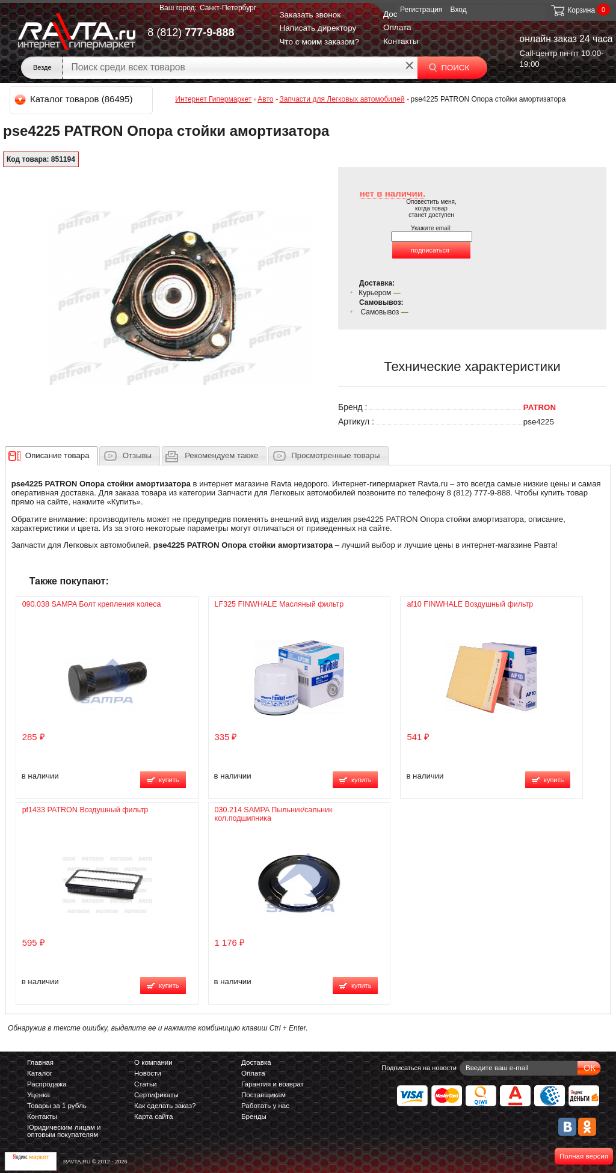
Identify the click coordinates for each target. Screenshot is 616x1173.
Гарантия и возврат (272, 1084)
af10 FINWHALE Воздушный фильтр (470, 604)
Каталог (39, 1073)
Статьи (145, 1084)
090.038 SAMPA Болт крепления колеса (91, 604)
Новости (147, 1073)
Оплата (397, 27)
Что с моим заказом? (319, 41)
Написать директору (317, 27)
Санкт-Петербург (228, 8)
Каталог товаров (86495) (74, 99)
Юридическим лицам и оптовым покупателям (64, 1131)
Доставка (256, 1062)
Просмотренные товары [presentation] (335, 455)
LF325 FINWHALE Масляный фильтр (279, 604)
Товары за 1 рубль (57, 1105)
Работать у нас (265, 1105)
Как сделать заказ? (165, 1105)
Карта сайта (153, 1116)
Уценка (38, 1094)
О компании (153, 1062)
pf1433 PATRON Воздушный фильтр (85, 810)
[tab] (51, 455)
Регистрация (421, 9)
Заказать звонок (309, 14)
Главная (40, 1062)
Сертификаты (156, 1094)
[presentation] (57, 456)
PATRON (539, 407)
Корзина (572, 10)
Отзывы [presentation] (137, 455)
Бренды (253, 1116)
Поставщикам (263, 1094)
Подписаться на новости (419, 1067)
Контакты (401, 41)
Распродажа (47, 1084)
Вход (459, 9)
